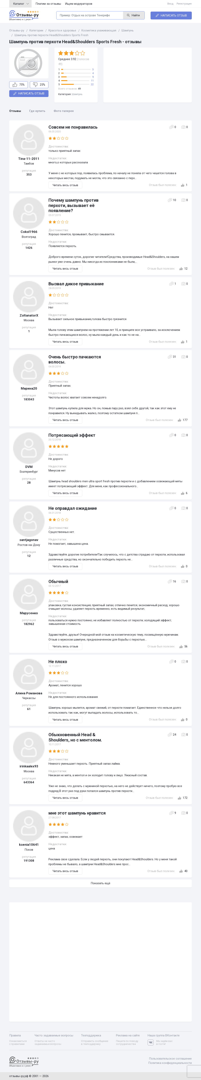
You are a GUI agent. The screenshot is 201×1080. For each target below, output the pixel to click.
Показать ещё (100, 883)
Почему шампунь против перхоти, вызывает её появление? (73, 205)
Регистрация (184, 3)
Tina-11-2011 (28, 159)
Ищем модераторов (78, 3)
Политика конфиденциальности (170, 1062)
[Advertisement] (147, 75)
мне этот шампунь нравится (77, 813)
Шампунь (77, 94)
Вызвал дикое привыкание (76, 283)
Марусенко (29, 613)
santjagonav (28, 540)
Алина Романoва (29, 693)
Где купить (37, 111)
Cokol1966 (29, 232)
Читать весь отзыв (65, 185)
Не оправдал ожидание (72, 508)
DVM (29, 467)
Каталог (21, 3)
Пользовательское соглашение (170, 1058)
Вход (171, 3)
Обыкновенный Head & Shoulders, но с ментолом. (75, 737)
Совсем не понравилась (73, 127)
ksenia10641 (29, 845)
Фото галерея (64, 111)
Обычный (58, 581)
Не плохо (57, 661)
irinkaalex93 (29, 766)
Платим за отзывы (48, 3)
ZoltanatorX (29, 315)
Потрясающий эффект (71, 435)
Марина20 (29, 388)
